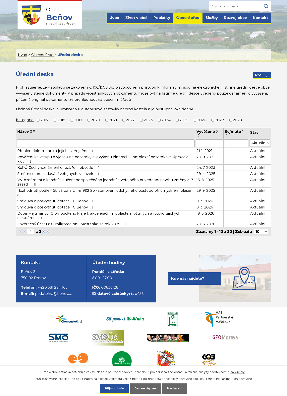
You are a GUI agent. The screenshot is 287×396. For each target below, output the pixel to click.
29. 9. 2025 (206, 190)
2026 (201, 120)
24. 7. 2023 (206, 167)
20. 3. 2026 (206, 224)
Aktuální (257, 151)
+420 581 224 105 (53, 287)
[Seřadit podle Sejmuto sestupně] (227, 136)
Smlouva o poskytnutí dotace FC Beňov (56, 201)
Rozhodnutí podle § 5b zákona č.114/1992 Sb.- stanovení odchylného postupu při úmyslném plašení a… (105, 192)
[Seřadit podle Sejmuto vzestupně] (227, 134)
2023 (148, 120)
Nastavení (174, 388)
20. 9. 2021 (205, 157)
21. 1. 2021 (204, 151)
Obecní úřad (188, 18)
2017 (44, 120)
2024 (166, 120)
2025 (184, 120)
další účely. (237, 372)
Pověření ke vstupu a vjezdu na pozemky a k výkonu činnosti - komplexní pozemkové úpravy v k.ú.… (102, 159)
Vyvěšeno (207, 131)
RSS (262, 75)
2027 (219, 120)
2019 (78, 120)
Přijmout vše (114, 388)
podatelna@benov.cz (54, 293)
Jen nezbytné (145, 388)
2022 (130, 120)
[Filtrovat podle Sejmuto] (236, 143)
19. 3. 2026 (205, 213)
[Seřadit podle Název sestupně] (34, 132)
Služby (211, 18)
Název (24, 131)
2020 (95, 120)
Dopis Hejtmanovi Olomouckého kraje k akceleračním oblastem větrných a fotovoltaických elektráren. (99, 215)
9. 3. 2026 (205, 201)
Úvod (114, 18)
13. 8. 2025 (205, 180)
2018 (61, 120)
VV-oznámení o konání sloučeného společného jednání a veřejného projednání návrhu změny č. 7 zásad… (105, 182)
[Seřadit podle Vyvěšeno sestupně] (199, 136)
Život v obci (136, 18)
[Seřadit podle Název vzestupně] (34, 130)
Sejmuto (234, 131)
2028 (237, 120)
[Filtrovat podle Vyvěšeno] (209, 143)
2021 (113, 120)
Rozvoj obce (235, 18)
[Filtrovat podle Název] (106, 143)
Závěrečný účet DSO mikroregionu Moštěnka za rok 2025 (72, 224)
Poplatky (161, 18)
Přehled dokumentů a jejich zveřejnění (56, 151)
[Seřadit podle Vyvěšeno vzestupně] (199, 134)
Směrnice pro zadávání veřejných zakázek (59, 174)
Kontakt (260, 18)
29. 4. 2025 (206, 174)
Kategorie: (25, 120)
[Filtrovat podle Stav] (260, 142)
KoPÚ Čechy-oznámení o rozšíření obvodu (59, 167)
